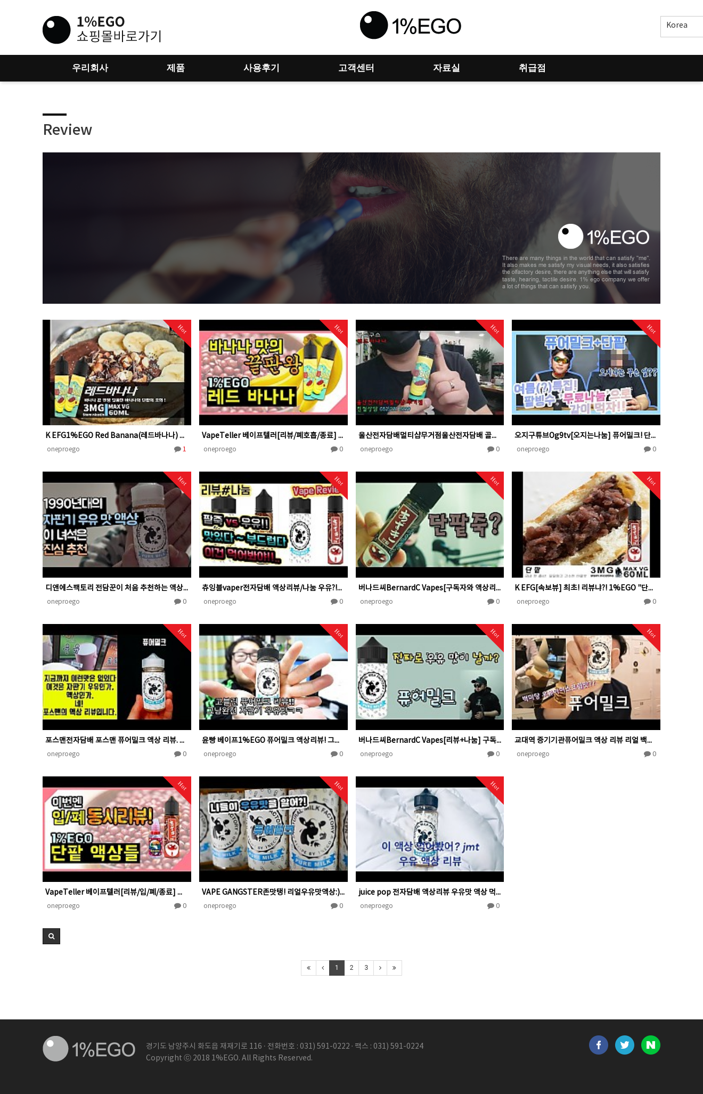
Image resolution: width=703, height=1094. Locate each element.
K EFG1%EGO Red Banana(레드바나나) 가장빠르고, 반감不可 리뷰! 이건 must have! (117, 436)
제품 (176, 68)
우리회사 (90, 68)
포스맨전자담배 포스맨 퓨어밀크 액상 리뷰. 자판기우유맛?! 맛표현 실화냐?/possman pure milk (117, 740)
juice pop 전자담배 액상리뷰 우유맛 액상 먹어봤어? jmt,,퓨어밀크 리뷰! (430, 892)
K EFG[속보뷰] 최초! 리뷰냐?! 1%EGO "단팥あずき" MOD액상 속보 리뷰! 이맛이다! (586, 588)
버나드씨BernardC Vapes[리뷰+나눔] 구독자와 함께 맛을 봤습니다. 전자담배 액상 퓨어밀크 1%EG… (430, 740)
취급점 (532, 68)
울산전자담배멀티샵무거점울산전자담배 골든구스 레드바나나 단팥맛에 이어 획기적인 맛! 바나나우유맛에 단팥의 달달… (430, 436)
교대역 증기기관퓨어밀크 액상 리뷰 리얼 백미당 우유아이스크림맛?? (586, 740)
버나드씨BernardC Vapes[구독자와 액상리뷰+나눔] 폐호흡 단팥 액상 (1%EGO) (430, 588)
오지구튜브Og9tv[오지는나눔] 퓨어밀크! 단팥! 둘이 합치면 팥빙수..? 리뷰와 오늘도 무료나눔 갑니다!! (586, 436)
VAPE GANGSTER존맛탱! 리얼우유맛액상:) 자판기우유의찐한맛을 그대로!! (273, 892)
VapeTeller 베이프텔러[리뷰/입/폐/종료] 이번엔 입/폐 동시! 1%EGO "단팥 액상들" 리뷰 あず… (117, 892)
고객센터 (356, 68)
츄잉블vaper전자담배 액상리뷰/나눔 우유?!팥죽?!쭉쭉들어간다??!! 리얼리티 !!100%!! (273, 588)
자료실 (446, 68)
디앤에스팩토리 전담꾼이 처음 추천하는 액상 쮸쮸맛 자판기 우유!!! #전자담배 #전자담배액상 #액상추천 (117, 588)
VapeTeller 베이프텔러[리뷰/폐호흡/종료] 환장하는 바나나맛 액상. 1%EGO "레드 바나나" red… (273, 436)
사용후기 (261, 68)
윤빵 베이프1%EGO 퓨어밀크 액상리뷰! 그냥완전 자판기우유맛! (273, 740)
